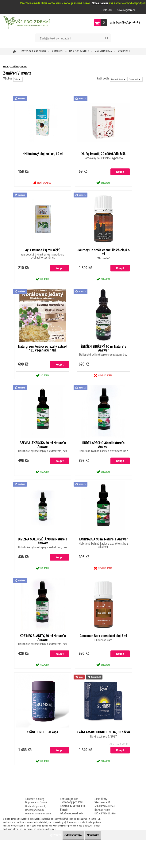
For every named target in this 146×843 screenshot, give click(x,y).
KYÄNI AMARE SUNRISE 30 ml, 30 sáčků (103, 736)
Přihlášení (106, 10)
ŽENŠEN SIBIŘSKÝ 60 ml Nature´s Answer (103, 349)
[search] (106, 38)
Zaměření (57, 51)
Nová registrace (126, 10)
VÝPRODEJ (124, 51)
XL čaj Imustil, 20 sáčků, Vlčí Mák (103, 154)
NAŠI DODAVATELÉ (79, 51)
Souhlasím (90, 835)
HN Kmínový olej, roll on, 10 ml (42, 154)
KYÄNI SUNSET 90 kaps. (43, 734)
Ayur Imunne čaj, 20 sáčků (42, 251)
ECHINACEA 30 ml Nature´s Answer (103, 541)
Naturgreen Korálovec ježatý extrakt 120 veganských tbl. (42, 349)
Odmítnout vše (64, 835)
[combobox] (118, 79)
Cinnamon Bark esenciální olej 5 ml (103, 638)
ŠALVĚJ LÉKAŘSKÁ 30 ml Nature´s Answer (43, 446)
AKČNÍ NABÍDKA (103, 51)
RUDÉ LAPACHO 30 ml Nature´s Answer (103, 446)
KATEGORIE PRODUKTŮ (33, 51)
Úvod (6, 66)
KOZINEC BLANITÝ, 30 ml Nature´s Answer (43, 639)
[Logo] (26, 23)
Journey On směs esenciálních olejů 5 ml (103, 252)
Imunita (23, 66)
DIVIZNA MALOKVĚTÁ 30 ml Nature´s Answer (42, 543)
